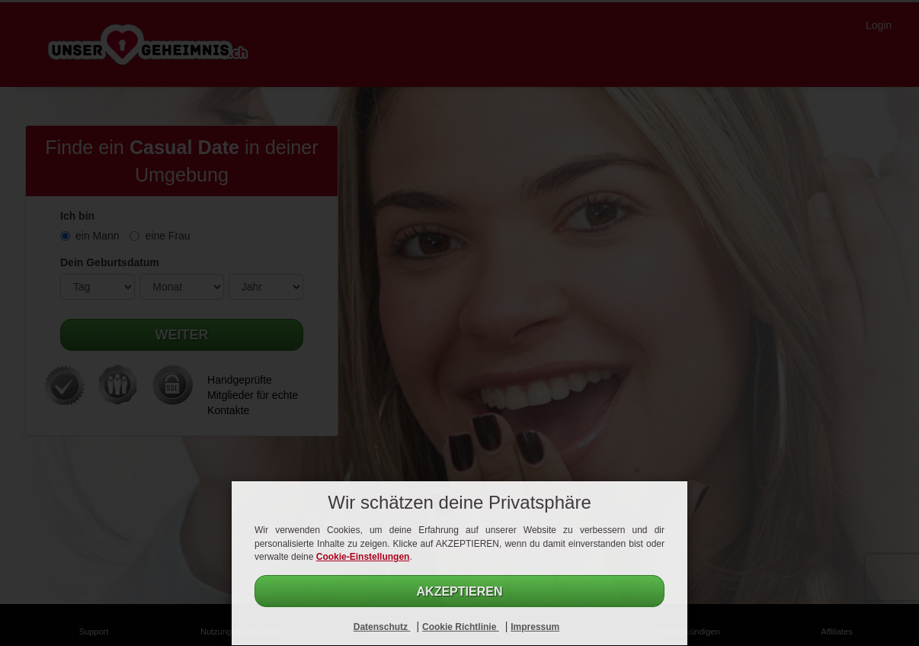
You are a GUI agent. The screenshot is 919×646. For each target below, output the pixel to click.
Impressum (535, 627)
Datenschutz (382, 627)
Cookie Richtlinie (460, 627)
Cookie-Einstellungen (363, 556)
